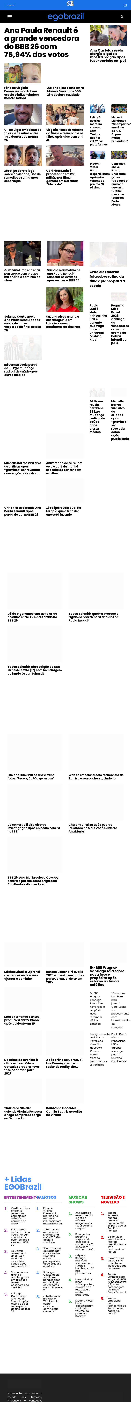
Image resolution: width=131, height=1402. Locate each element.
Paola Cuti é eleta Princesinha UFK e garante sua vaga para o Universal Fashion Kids (97, 347)
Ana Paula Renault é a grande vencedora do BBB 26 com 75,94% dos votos (43, 55)
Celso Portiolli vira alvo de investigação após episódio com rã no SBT (34, 853)
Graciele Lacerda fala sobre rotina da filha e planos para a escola (107, 304)
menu (10, 5)
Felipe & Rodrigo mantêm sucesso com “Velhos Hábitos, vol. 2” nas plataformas (97, 131)
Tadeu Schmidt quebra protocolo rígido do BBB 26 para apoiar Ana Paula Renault (93, 642)
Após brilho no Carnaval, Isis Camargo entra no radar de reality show (64, 1088)
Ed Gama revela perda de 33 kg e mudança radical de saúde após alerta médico (21, 394)
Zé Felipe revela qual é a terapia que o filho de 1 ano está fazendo (63, 536)
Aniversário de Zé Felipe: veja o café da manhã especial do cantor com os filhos (64, 493)
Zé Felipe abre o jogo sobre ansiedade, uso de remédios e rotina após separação (22, 201)
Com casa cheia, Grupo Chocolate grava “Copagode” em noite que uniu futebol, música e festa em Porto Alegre (119, 184)
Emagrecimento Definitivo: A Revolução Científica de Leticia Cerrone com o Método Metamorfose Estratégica (97, 1074)
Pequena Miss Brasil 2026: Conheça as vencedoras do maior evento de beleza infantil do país (119, 349)
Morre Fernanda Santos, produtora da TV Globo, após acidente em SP (22, 1045)
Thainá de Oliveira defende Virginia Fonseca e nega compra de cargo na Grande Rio (23, 1138)
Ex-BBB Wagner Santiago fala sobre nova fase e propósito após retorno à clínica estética (107, 1001)
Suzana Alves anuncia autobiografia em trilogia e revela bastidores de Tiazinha (63, 346)
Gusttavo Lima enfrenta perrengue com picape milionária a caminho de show (22, 300)
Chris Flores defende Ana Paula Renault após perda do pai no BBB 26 (22, 536)
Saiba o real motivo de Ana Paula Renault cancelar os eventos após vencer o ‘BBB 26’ (63, 300)
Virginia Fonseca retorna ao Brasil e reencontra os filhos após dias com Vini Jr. (64, 160)
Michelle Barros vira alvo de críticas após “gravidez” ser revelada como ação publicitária (22, 493)
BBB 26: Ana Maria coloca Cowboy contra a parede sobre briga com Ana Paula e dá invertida (33, 906)
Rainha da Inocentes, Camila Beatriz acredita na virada (64, 1136)
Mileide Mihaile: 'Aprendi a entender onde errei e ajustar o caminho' (22, 1000)
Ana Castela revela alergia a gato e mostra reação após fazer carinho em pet (108, 55)
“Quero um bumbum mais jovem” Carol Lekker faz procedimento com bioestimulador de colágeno (119, 1035)
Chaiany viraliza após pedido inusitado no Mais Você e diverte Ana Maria (93, 853)
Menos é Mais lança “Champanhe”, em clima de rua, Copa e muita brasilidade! (119, 129)
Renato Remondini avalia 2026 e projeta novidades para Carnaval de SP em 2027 (65, 1002)
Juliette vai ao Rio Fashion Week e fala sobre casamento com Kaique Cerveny (52, 1329)
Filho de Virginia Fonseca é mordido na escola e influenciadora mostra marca (21, 118)
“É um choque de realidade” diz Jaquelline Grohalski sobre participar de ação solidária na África (52, 1282)
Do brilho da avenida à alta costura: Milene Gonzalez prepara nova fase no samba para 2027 (21, 1091)
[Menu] (10, 16)
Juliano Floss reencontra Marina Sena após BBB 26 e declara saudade (65, 116)
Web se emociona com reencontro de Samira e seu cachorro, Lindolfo (96, 801)
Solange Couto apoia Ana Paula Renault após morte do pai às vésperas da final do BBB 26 (22, 348)
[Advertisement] (44, 239)
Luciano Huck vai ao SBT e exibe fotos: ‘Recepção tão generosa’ (31, 801)
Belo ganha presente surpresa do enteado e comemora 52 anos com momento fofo (84, 1267)
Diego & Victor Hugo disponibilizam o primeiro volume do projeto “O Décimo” (97, 175)
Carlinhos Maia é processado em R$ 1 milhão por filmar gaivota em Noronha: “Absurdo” (62, 202)
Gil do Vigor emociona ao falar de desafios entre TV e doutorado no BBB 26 (22, 160)
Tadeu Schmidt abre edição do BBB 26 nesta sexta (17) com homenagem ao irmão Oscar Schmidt (35, 695)
